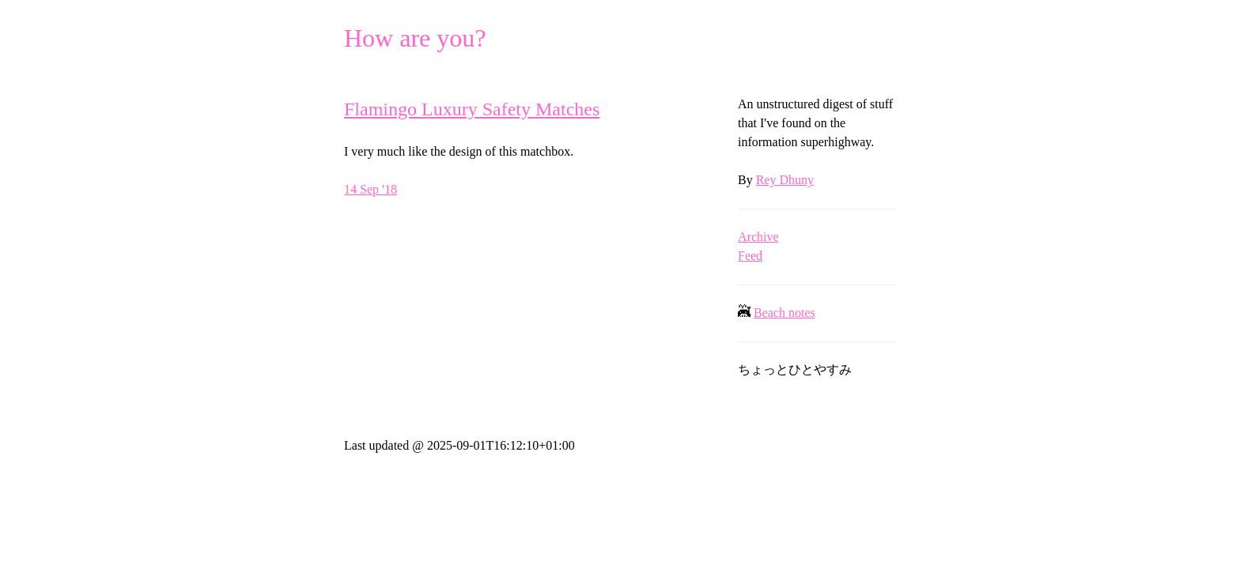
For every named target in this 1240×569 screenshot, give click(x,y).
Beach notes (784, 312)
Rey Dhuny (785, 180)
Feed (750, 255)
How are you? (415, 38)
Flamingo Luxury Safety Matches (471, 109)
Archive (758, 236)
